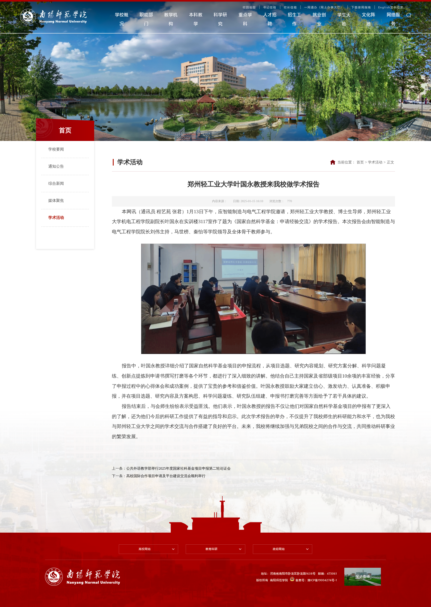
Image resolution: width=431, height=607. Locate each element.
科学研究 (220, 19)
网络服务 (393, 19)
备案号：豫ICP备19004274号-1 (313, 579)
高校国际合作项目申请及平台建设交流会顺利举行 (165, 476)
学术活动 (56, 217)
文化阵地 (368, 19)
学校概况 (121, 19)
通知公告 (56, 166)
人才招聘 (270, 19)
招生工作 (294, 19)
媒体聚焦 (56, 200)
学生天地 (344, 19)
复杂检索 (396, 7)
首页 (360, 162)
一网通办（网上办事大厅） (324, 7)
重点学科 (245, 19)
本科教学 (195, 19)
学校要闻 (56, 149)
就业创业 (319, 19)
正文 (390, 162)
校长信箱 (290, 7)
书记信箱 (269, 7)
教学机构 (171, 19)
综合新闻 (56, 183)
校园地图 (249, 7)
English (384, 7)
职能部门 (146, 19)
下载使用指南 (361, 7)
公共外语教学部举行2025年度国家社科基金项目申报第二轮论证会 (178, 468)
